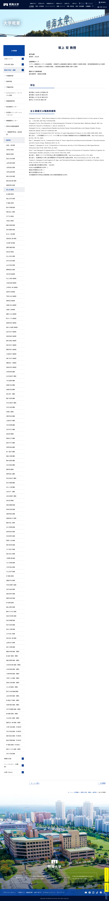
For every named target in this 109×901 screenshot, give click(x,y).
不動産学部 (9, 87)
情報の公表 (7, 759)
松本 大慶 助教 (10, 629)
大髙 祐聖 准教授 (11, 283)
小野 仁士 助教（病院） (13, 678)
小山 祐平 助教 (10, 571)
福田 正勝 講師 (10, 456)
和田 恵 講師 (10, 500)
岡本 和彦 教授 (10, 176)
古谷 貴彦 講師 (10, 465)
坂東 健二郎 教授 (11, 238)
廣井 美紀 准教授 (11, 340)
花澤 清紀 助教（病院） (13, 705)
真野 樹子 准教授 (11, 349)
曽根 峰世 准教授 (11, 323)
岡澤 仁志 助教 (10, 540)
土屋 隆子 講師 (10, 420)
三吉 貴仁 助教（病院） (13, 718)
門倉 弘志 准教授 (11, 296)
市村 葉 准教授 (10, 274)
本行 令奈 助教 (10, 753)
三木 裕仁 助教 (10, 634)
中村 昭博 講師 (10, 425)
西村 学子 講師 (10, 443)
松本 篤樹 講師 (10, 483)
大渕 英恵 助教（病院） (13, 669)
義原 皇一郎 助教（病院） (14, 722)
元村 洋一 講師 (10, 491)
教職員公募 (29, 892)
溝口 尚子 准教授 (11, 358)
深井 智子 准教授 (11, 345)
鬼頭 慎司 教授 (10, 185)
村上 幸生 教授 (10, 256)
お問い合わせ (8, 772)
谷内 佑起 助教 (10, 589)
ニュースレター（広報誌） (11, 765)
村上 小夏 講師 (10, 487)
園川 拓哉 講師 (10, 398)
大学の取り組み (9, 64)
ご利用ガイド (21, 892)
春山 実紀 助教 (10, 607)
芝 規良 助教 (10, 576)
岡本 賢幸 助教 (10, 545)
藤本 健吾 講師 (10, 460)
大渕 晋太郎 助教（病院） (14, 665)
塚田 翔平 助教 (10, 594)
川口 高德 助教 (10, 563)
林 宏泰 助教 (10, 602)
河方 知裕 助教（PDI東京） (14, 731)
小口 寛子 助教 (10, 549)
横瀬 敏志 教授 (10, 269)
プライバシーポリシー (9, 892)
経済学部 (9, 81)
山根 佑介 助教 (10, 642)
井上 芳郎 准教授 (11, 278)
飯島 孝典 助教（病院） (13, 651)
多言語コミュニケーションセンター (14, 113)
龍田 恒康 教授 (10, 225)
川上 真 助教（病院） (12, 687)
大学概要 (14, 51)
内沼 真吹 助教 (10, 536)
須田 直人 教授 (10, 212)
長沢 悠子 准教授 (11, 332)
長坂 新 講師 (10, 434)
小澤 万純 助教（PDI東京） (14, 727)
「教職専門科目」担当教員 (14, 133)
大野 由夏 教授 (10, 172)
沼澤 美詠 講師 (10, 447)
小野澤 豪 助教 (10, 558)
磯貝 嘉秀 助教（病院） (13, 660)
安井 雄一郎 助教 (11, 638)
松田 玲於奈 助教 (11, 616)
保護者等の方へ (50, 3)
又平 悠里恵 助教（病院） (14, 709)
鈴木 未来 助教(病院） (12, 691)
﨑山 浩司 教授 (10, 198)
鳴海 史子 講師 (10, 438)
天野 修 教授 (10, 150)
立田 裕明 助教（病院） (13, 696)
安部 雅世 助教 (10, 514)
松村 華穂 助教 (10, 620)
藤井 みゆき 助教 (11, 611)
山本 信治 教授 (10, 265)
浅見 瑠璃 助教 (10, 505)
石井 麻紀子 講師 (11, 376)
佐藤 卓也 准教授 (11, 305)
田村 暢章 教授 (10, 229)
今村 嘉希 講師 (10, 380)
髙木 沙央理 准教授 (12, 327)
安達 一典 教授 (10, 145)
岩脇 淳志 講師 (10, 385)
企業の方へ (67, 3)
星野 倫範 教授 (10, 247)
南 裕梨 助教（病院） (12, 713)
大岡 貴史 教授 (10, 167)
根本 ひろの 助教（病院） (14, 749)
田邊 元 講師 (10, 412)
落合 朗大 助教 (10, 554)
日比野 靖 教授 (10, 243)
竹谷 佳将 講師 (10, 407)
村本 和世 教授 (10, 261)
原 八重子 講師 (10, 452)
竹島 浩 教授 (10, 221)
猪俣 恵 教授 (10, 154)
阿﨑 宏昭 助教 (10, 509)
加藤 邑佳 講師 (10, 389)
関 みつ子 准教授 (11, 318)
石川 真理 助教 (10, 527)
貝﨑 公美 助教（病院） (13, 682)
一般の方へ (74, 3)
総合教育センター (12, 107)
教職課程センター (12, 121)
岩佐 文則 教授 (10, 158)
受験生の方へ (33, 3)
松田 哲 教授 (10, 252)
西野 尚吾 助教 (10, 598)
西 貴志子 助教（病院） (13, 700)
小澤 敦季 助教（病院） (13, 674)
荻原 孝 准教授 (10, 292)
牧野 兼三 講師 (10, 474)
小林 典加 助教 (10, 567)
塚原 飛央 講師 (10, 416)
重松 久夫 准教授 (11, 314)
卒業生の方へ (59, 3)
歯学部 (8, 140)
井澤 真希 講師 (10, 372)
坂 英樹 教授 (10, 194)
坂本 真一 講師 (10, 394)
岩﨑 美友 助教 (10, 531)
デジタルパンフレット (49, 892)
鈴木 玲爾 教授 (10, 207)
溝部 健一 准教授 (11, 363)
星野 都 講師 (10, 469)
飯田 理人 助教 (10, 523)
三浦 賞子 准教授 (11, 354)
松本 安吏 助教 (10, 625)
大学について (8, 59)
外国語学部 (9, 76)
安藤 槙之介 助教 (11, 518)
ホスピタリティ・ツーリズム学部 (14, 94)
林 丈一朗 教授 (10, 234)
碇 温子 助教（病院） (12, 656)
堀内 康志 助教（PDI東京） (14, 736)
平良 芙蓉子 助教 (11, 585)
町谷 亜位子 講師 (11, 478)
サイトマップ (60, 892)
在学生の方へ (41, 3)
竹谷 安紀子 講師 (11, 403)
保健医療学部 (10, 101)
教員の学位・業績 (9, 70)
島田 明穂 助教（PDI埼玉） (14, 740)
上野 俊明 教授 (10, 163)
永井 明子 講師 (10, 429)
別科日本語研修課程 (12, 126)
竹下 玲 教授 (10, 216)
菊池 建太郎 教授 (11, 181)
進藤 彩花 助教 (10, 580)
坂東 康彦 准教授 (11, 336)
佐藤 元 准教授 (10, 309)
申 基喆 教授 (10, 203)
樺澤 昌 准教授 (10, 301)
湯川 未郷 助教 (10, 647)
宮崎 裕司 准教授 (11, 367)
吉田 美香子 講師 (11, 496)
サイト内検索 (92, 6)
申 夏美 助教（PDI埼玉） (13, 745)
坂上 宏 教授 (10, 190)
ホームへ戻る (35, 783)
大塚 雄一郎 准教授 (12, 287)
